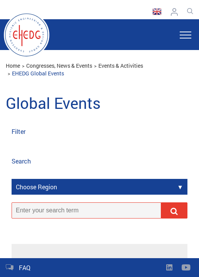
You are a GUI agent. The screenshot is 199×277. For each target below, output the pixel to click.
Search (21, 161)
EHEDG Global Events (38, 73)
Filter (18, 131)
